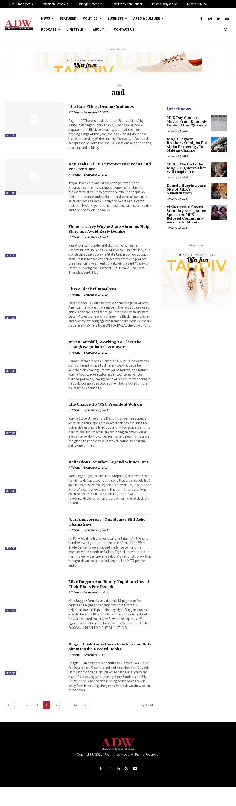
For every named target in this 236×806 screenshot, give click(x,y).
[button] (225, 29)
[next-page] (85, 724)
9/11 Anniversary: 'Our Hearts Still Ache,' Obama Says (108, 536)
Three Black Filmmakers (97, 293)
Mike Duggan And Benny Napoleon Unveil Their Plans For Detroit (108, 598)
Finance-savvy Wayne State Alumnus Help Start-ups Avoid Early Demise (110, 231)
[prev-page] (8, 724)
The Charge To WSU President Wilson (103, 411)
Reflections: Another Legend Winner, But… (102, 474)
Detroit (10, 135)
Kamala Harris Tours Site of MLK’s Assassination (185, 186)
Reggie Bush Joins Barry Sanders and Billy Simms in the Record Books (107, 663)
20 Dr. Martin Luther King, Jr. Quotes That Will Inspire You (185, 166)
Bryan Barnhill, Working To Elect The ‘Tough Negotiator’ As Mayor (107, 349)
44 (75, 724)
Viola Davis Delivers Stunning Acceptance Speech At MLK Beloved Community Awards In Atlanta (187, 211)
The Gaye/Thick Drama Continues (108, 106)
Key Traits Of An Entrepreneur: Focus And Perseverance (104, 166)
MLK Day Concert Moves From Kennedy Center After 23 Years (186, 121)
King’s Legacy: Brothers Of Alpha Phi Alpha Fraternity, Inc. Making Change (187, 143)
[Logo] (118, 763)
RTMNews (74, 112)
